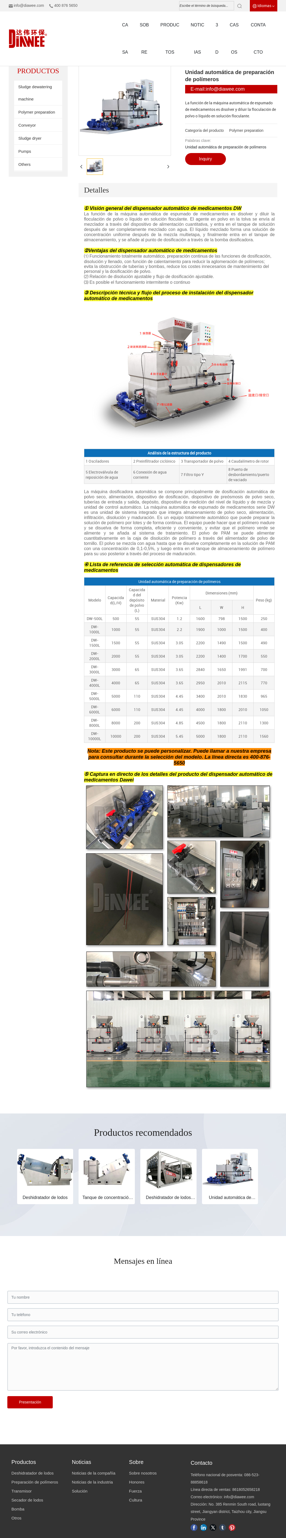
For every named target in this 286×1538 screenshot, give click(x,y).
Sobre (136, 1462)
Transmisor (21, 1491)
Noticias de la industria (92, 1482)
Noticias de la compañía (93, 1473)
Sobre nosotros (143, 1473)
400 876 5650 (65, 5)
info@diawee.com (29, 5)
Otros (16, 1518)
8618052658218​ (246, 1489)
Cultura (135, 1500)
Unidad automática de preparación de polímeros (229, 1200)
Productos (23, 1462)
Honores (137, 1482)
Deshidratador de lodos (45, 1197)
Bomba (17, 1509)
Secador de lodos (27, 1500)
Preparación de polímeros (34, 1482)
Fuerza (135, 1491)
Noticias (81, 1462)
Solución (80, 1491)
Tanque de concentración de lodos (106, 1200)
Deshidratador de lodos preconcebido (168, 1200)
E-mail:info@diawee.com (218, 89)
